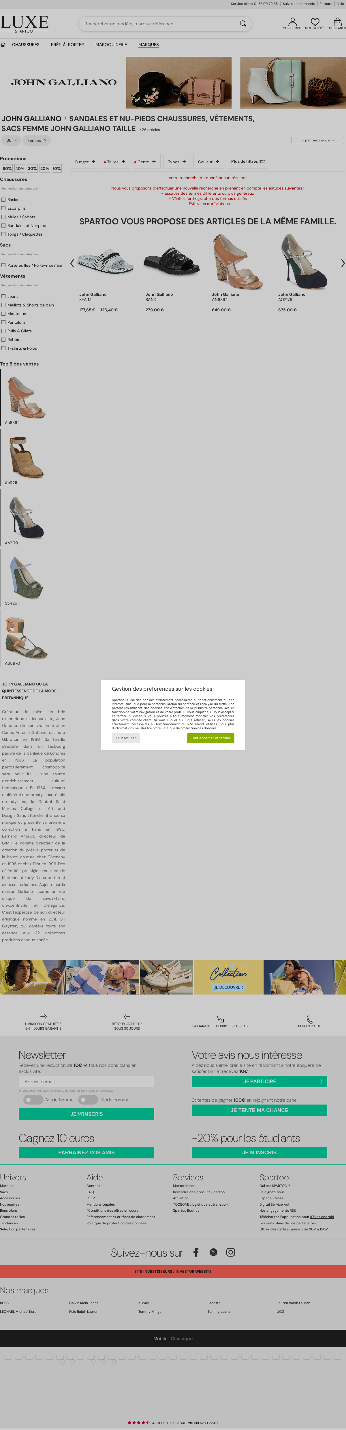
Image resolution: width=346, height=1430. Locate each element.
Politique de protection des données (189, 728)
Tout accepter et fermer (210, 738)
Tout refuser (126, 738)
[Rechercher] (243, 24)
